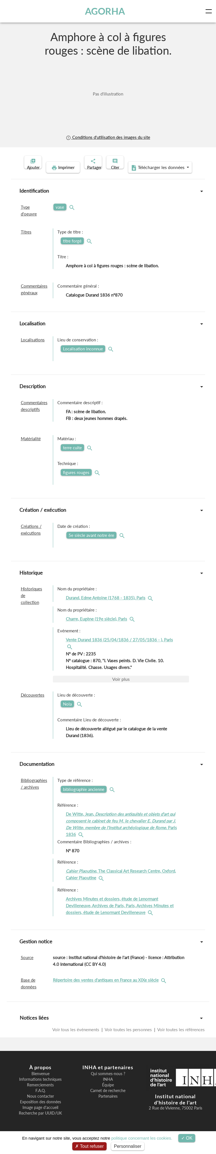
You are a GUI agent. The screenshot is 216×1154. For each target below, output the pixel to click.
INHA (108, 1088)
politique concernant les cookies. (141, 1138)
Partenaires (108, 1105)
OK (187, 1138)
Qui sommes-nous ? (108, 1082)
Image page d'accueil (40, 1116)
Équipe (108, 1093)
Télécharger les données (144, 176)
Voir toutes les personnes (128, 1038)
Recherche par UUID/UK (40, 1121)
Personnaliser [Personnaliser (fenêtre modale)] (127, 1146)
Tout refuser (89, 1146)
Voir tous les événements (76, 1038)
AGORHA (106, 11)
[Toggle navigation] (210, 11)
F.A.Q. (40, 1099)
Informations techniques (40, 1088)
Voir (121, 687)
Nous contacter (40, 1105)
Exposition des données (40, 1110)
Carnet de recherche (107, 1099)
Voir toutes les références (180, 1038)
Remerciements (40, 1093)
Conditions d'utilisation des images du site (108, 137)
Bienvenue (41, 1082)
